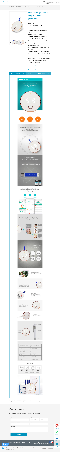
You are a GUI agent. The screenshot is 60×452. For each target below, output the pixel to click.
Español (52, 2)
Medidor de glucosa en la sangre (29, 6)
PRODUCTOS (19, 6)
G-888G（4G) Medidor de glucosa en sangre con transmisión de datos (28, 401)
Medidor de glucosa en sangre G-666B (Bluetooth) (28, 7)
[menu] (25, 1)
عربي (47, 3)
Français (57, 2)
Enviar (19, 434)
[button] (25, 1)
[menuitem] (25, 1)
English (48, 2)
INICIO (12, 6)
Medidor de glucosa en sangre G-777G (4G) (22, 400)
